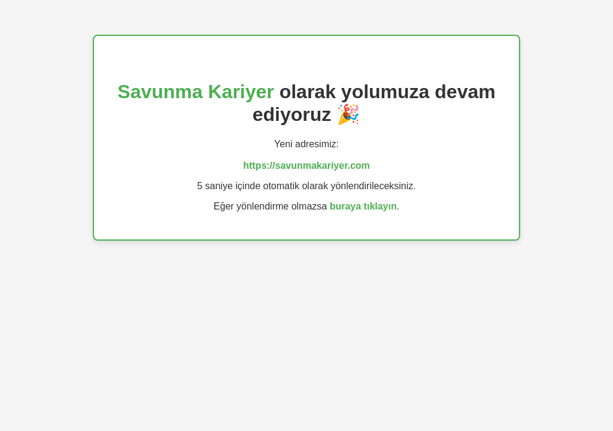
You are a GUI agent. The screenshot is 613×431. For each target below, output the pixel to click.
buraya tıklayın (363, 206)
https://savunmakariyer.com (306, 165)
